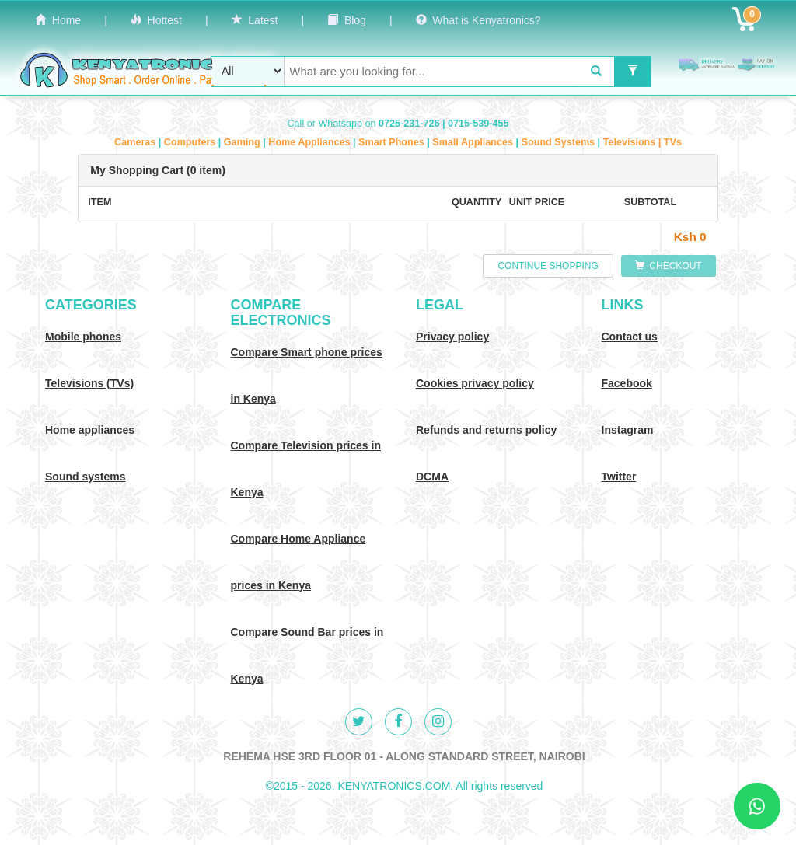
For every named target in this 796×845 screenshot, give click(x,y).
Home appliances (89, 430)
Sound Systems (560, 142)
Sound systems (85, 476)
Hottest (156, 20)
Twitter (619, 476)
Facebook (627, 383)
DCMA (432, 476)
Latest (255, 20)
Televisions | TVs (642, 142)
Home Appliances (310, 142)
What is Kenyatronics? (478, 20)
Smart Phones (392, 142)
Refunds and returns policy (486, 430)
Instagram (628, 430)
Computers (191, 142)
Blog (346, 20)
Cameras (136, 142)
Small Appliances (473, 142)
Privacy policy (452, 336)
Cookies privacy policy (475, 383)
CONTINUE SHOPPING (548, 265)
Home (58, 20)
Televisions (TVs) (89, 383)
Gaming (243, 142)
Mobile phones (83, 336)
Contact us (630, 336)
